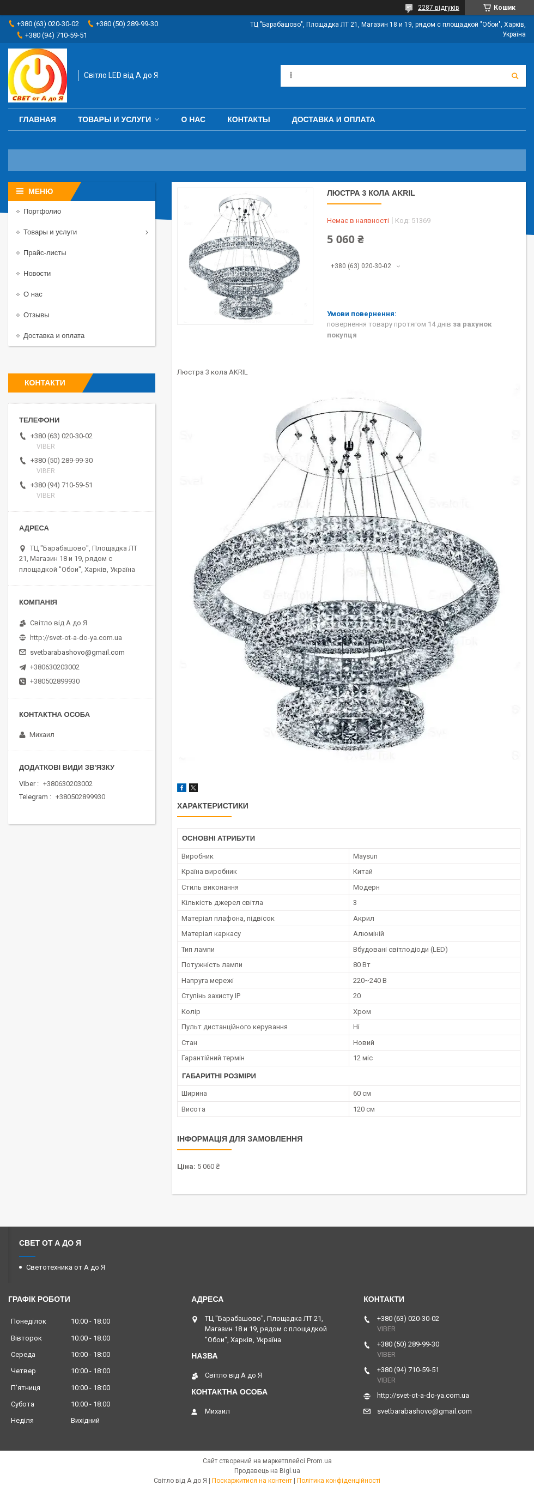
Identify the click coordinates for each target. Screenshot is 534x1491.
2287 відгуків (438, 7)
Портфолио (42, 211)
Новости (37, 273)
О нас (193, 119)
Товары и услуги (114, 119)
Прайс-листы (44, 253)
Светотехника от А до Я (65, 1267)
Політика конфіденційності (338, 1480)
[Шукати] (515, 76)
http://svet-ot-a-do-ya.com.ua (76, 637)
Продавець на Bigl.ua (267, 1471)
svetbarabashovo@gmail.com (77, 652)
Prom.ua (319, 1461)
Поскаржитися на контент (252, 1480)
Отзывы (36, 315)
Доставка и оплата (333, 119)
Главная (37, 119)
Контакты (248, 119)
